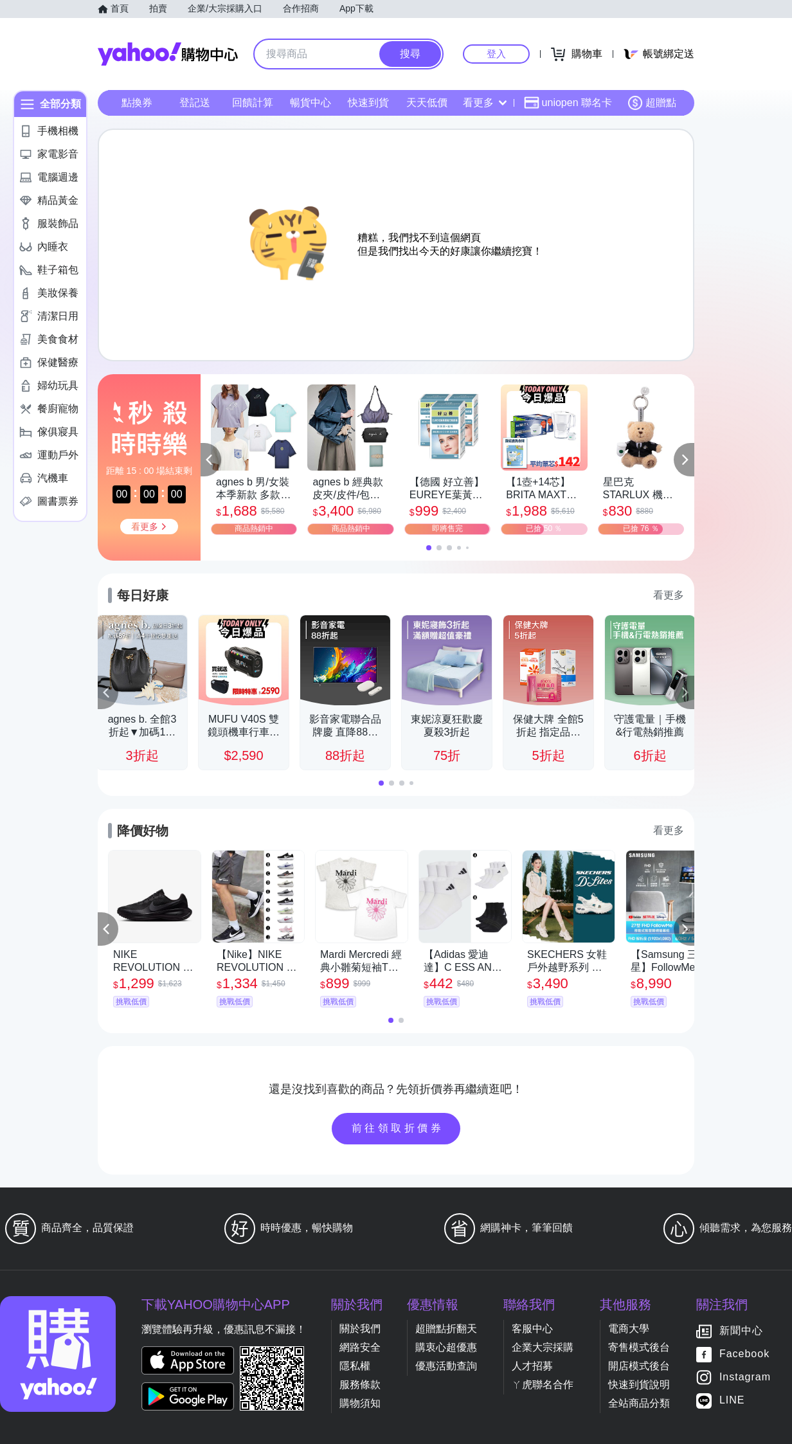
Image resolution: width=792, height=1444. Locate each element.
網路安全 (360, 1347)
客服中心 (532, 1328)
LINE (732, 1400)
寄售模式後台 (639, 1347)
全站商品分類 (639, 1403)
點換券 (137, 102)
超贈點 (651, 103)
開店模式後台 (639, 1365)
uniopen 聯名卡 (568, 103)
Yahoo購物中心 (168, 54)
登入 (496, 53)
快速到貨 (368, 102)
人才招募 (532, 1365)
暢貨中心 (310, 102)
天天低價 (426, 102)
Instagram (745, 1377)
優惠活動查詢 (446, 1365)
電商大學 (628, 1328)
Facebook (744, 1354)
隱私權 (354, 1365)
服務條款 (360, 1384)
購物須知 (360, 1403)
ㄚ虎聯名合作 (542, 1384)
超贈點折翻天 (446, 1328)
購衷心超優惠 (446, 1347)
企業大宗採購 (542, 1347)
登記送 (194, 102)
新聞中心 (741, 1331)
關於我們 (360, 1328)
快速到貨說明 (639, 1384)
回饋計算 (252, 102)
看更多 (485, 102)
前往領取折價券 (398, 1128)
